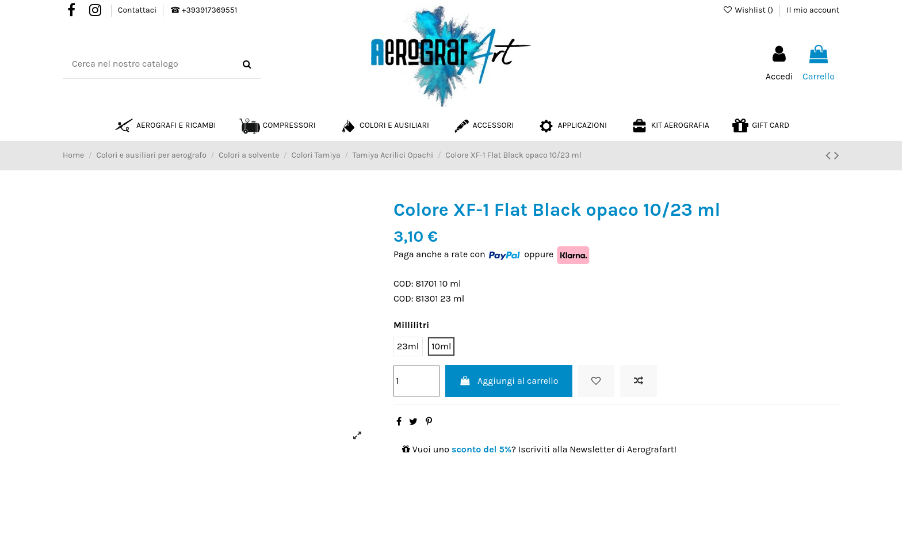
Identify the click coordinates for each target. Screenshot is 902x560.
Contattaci (138, 10)
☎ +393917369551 (203, 10)
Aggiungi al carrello (509, 380)
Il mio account (813, 10)
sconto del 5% (481, 449)
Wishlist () (749, 10)
